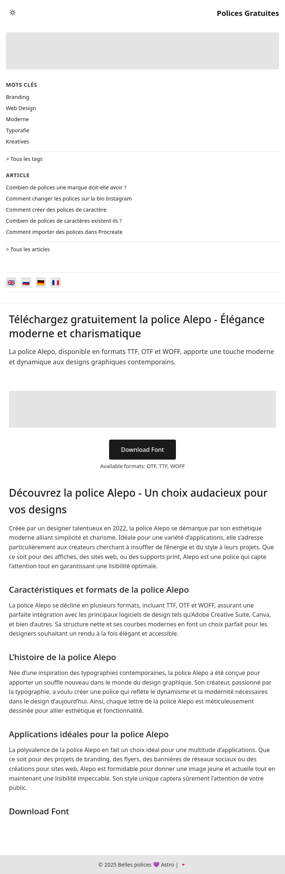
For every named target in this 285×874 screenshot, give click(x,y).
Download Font (142, 450)
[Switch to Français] (55, 282)
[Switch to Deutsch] (41, 282)
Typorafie (17, 130)
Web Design (21, 108)
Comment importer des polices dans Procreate (64, 231)
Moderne (17, 119)
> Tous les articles (28, 249)
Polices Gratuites (248, 13)
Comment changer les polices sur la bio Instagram (69, 198)
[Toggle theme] (12, 13)
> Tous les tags (24, 158)
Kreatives (17, 141)
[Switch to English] (11, 282)
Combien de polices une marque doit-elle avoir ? (66, 187)
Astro (167, 864)
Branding (17, 96)
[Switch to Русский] (26, 282)
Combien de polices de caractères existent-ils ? (64, 220)
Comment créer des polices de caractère (56, 209)
